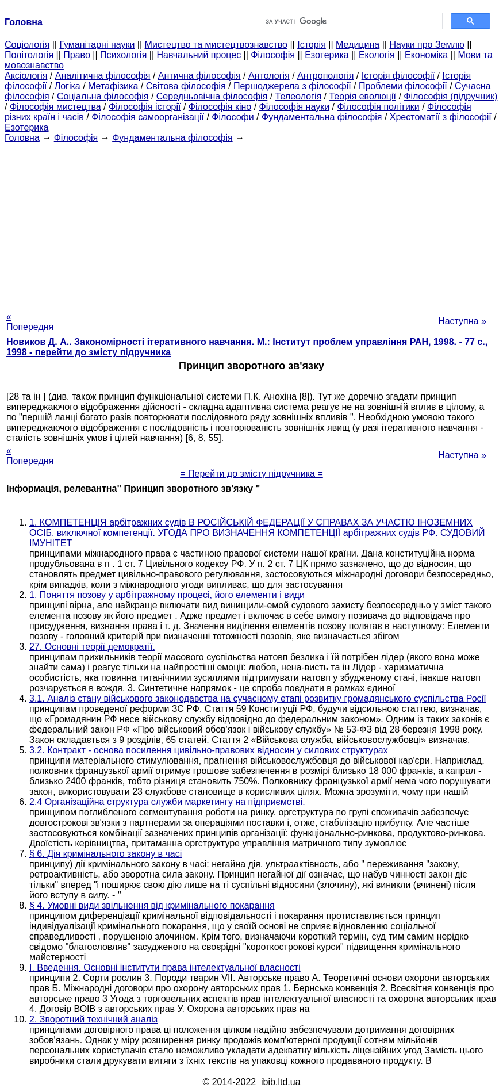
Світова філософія (186, 86)
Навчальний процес (199, 55)
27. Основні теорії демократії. (92, 647)
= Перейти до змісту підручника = (251, 473)
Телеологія (298, 96)
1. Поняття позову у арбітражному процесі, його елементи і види (167, 595)
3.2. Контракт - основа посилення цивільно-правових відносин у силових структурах (208, 750)
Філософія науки (294, 107)
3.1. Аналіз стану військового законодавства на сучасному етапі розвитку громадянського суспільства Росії (257, 698)
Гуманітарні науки (97, 44)
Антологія (269, 76)
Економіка (426, 55)
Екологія (377, 55)
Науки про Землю (426, 44)
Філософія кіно (220, 107)
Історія (311, 44)
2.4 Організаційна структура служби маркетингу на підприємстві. (167, 802)
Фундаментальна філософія (322, 117)
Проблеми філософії (403, 86)
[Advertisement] (251, 223)
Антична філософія (199, 76)
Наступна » (462, 321)
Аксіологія (26, 76)
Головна (22, 138)
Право (76, 55)
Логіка (67, 86)
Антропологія (325, 76)
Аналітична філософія (103, 76)
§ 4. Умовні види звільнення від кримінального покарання (152, 905)
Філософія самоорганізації (147, 117)
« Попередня (29, 322)
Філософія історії (145, 107)
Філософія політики (378, 107)
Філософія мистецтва (55, 107)
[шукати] (350, 21)
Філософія (273, 55)
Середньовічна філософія (211, 96)
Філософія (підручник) (450, 96)
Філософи (233, 117)
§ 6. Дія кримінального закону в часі (105, 854)
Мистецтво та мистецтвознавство (216, 44)
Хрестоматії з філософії (441, 117)
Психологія (123, 55)
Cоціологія (27, 44)
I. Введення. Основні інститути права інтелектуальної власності (165, 967)
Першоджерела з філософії (292, 86)
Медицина (357, 44)
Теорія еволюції (362, 96)
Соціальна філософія (103, 96)
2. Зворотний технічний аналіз (93, 1019)
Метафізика (113, 86)
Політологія (29, 55)
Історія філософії (398, 76)
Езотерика (327, 55)
